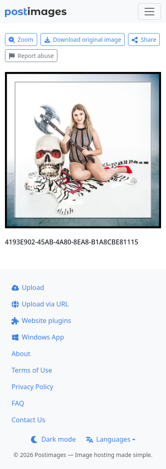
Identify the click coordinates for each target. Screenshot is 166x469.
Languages (108, 439)
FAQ (18, 403)
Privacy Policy (32, 386)
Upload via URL (40, 304)
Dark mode (53, 439)
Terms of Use (32, 370)
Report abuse (31, 56)
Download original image (82, 39)
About (21, 353)
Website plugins (41, 320)
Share (144, 39)
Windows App (38, 337)
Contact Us (28, 419)
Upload (28, 287)
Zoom (21, 39)
